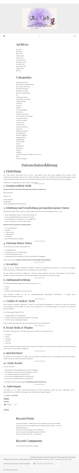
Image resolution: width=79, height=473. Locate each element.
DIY (17, 95)
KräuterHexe (20, 122)
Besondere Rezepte (22, 89)
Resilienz (18, 150)
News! (52, 459)
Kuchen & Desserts (22, 127)
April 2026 (19, 51)
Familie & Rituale (21, 101)
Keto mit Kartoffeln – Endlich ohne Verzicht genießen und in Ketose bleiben (38, 423)
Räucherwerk (20, 146)
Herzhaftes (19, 112)
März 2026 (19, 53)
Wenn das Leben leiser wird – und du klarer (29, 434)
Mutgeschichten (20, 137)
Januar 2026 (19, 58)
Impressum (46, 457)
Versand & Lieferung (8, 463)
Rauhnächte (19, 148)
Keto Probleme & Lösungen (24, 116)
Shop (17, 156)
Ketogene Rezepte (22, 118)
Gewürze (18, 105)
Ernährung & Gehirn (22, 97)
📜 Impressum (58, 459)
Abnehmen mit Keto (22, 82)
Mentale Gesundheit (22, 131)
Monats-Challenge (21, 135)
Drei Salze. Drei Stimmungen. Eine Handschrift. (29, 430)
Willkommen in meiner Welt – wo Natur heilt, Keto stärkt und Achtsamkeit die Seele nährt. (26, 459)
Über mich (65, 459)
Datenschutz (53, 457)
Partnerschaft (20, 141)
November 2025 (21, 62)
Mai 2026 (19, 49)
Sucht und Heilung (21, 158)
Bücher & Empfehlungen (23, 93)
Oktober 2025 (20, 64)
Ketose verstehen (21, 120)
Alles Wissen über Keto (23, 86)
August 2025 (20, 68)
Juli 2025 (18, 70)
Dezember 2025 (21, 60)
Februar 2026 (20, 56)
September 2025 (21, 66)
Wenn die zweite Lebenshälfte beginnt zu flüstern (31, 432)
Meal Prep (19, 129)
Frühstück (19, 103)
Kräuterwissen (20, 125)
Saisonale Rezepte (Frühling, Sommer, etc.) (28, 154)
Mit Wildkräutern (21, 133)
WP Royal (15, 470)
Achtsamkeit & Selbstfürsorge (25, 84)
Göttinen (18, 108)
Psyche (18, 144)
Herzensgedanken (21, 110)
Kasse (16, 463)
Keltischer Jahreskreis (22, 114)
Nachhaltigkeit (20, 139)
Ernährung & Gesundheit (23, 99)
